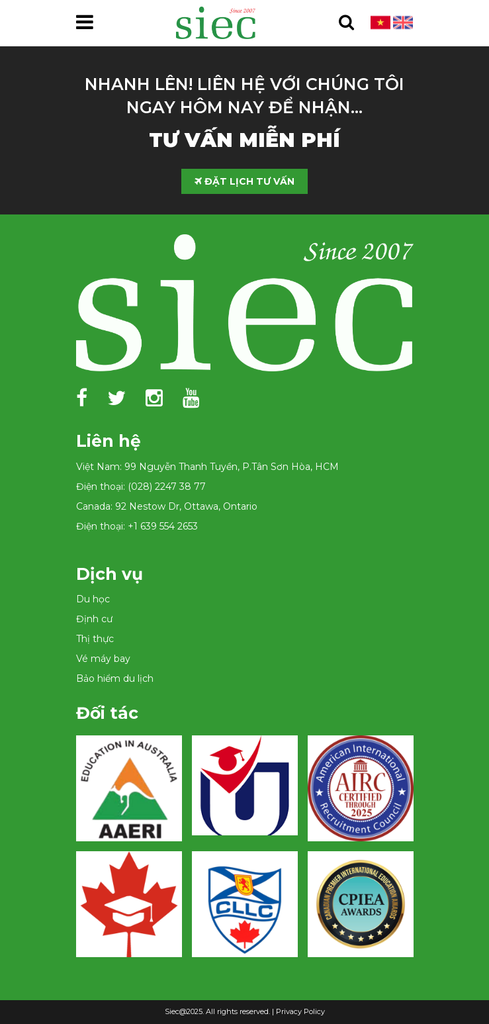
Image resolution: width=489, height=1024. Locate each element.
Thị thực (95, 639)
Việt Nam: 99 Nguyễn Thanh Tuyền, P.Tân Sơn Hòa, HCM (207, 467)
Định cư (94, 619)
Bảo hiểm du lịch (115, 678)
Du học (93, 599)
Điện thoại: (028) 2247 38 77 (141, 486)
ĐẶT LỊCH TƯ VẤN (244, 181)
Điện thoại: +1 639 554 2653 (137, 526)
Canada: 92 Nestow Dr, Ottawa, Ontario (166, 506)
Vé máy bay (103, 659)
